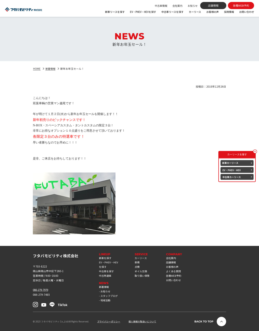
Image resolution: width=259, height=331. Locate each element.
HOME (36, 68)
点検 (138, 267)
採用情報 (229, 12)
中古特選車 (105, 277)
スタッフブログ (109, 297)
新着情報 (50, 68)
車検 (138, 263)
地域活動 (105, 302)
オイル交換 (142, 272)
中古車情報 (161, 5)
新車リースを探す (115, 12)
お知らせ (193, 5)
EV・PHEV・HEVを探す (143, 12)
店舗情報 (173, 263)
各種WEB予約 (176, 277)
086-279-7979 (41, 290)
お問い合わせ (246, 12)
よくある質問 (176, 272)
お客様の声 (212, 12)
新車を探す (105, 258)
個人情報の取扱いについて (142, 321)
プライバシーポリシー (108, 321)
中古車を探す (107, 272)
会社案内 (177, 5)
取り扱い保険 (143, 277)
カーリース (195, 12)
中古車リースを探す (172, 12)
